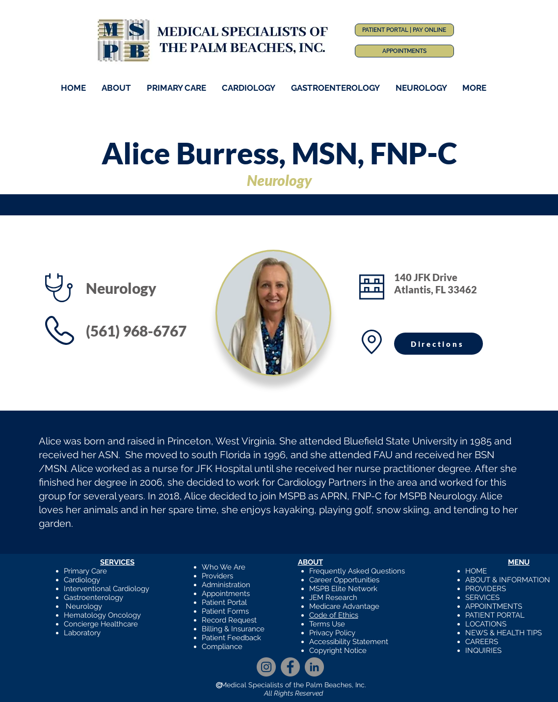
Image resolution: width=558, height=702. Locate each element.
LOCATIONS (485, 624)
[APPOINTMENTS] (404, 51)
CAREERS (481, 641)
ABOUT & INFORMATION (507, 579)
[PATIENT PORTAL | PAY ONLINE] (404, 30)
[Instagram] (266, 666)
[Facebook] (290, 666)
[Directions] (438, 344)
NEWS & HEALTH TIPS (503, 632)
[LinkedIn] (314, 666)
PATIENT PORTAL (495, 615)
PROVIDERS (485, 588)
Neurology (84, 606)
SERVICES (482, 597)
